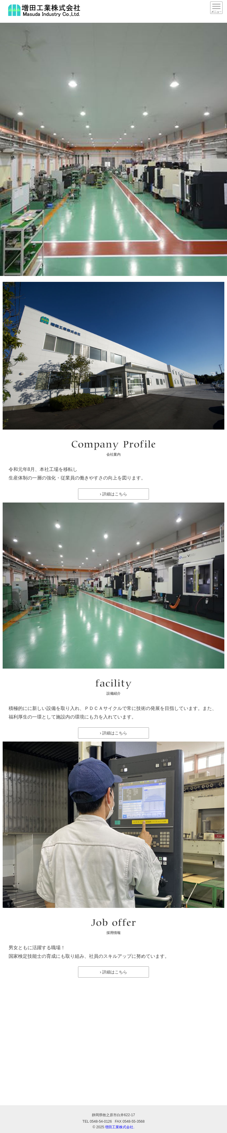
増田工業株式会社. (119, 1127)
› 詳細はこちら (113, 494)
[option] (113, 148)
